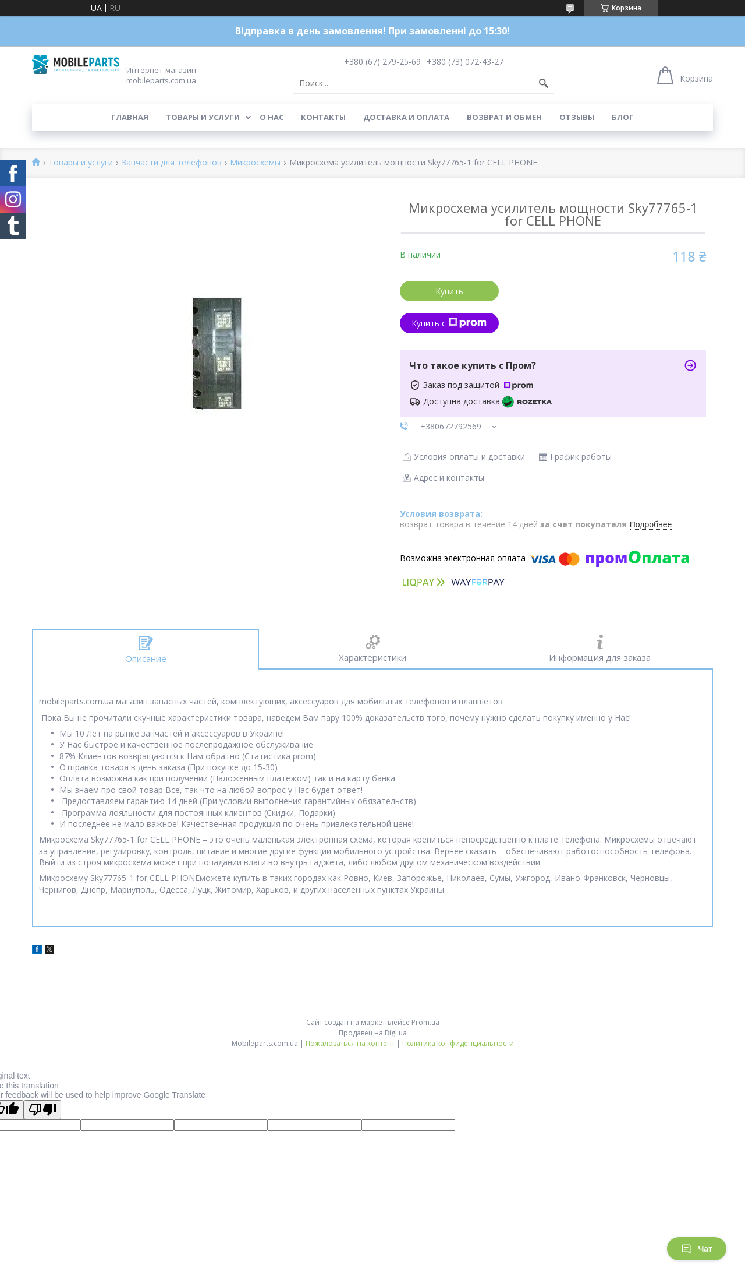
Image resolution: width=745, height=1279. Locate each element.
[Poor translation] (42, 1109)
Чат (696, 1248)
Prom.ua (425, 1022)
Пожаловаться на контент (350, 1043)
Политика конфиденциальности (458, 1043)
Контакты (323, 117)
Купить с (449, 323)
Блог (623, 117)
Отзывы (576, 117)
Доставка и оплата (406, 117)
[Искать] (544, 83)
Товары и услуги (203, 117)
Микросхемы (255, 163)
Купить (449, 291)
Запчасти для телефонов (172, 163)
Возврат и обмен (504, 117)
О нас (271, 117)
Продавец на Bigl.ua (373, 1033)
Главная (129, 117)
